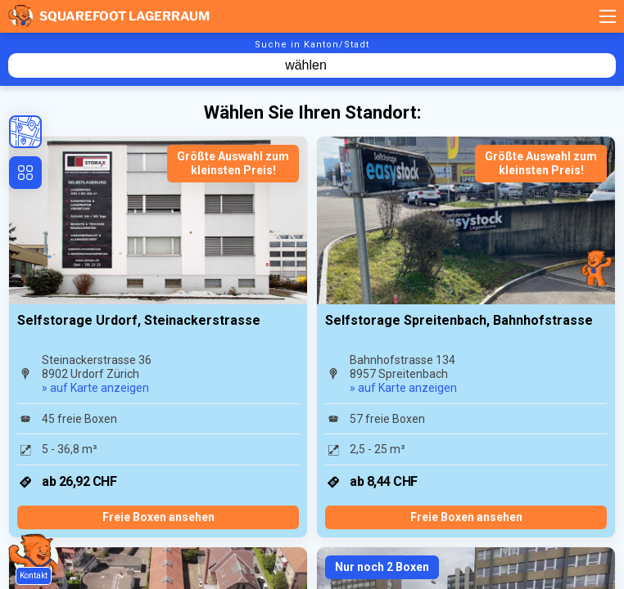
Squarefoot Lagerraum (109, 16)
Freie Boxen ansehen (158, 517)
